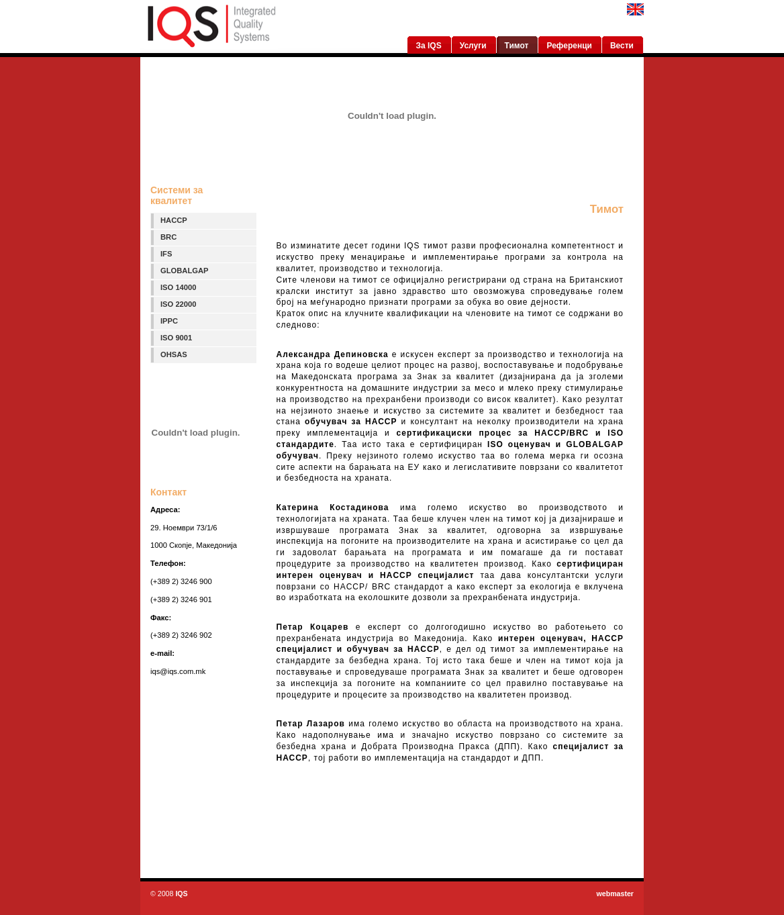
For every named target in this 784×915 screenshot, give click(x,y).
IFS (166, 254)
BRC (168, 237)
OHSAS (173, 354)
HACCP (173, 220)
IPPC (169, 321)
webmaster (615, 893)
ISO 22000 (178, 304)
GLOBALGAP (184, 271)
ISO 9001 (176, 338)
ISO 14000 (178, 287)
